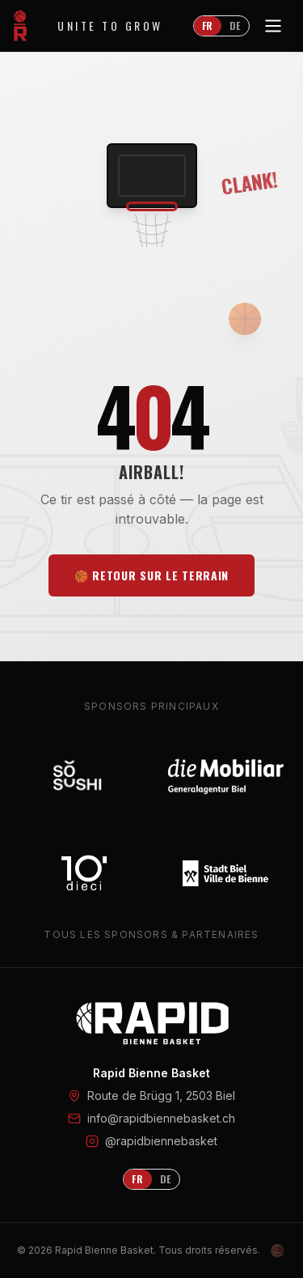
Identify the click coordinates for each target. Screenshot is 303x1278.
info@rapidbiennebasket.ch (161, 1118)
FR (207, 25)
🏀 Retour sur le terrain (151, 575)
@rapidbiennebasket (161, 1141)
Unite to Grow (110, 26)
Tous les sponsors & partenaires (151, 934)
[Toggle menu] (273, 26)
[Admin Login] (278, 1250)
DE (235, 25)
